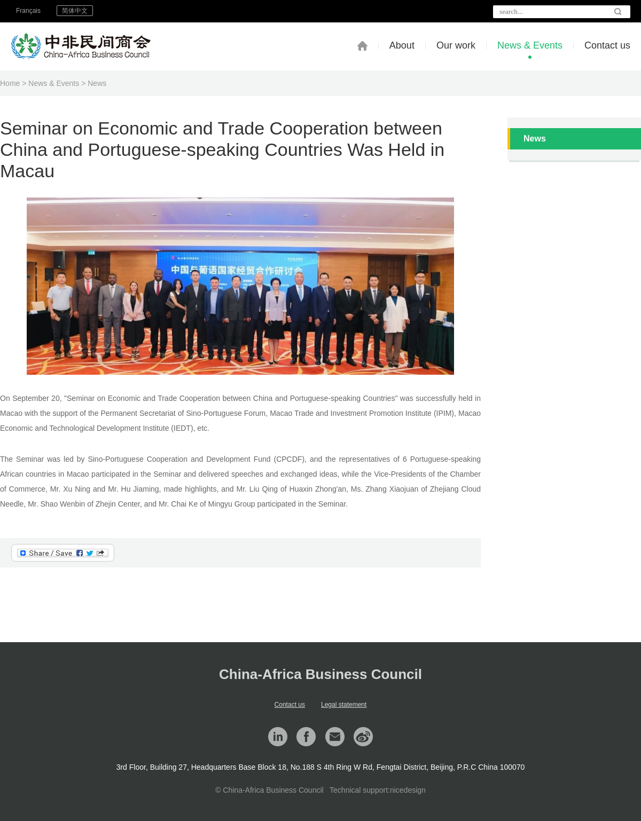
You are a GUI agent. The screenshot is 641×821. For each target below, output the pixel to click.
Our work (455, 45)
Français (28, 10)
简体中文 (75, 10)
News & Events (529, 45)
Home (10, 83)
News (97, 83)
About (402, 45)
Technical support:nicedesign (378, 790)
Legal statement (343, 704)
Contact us (607, 45)
